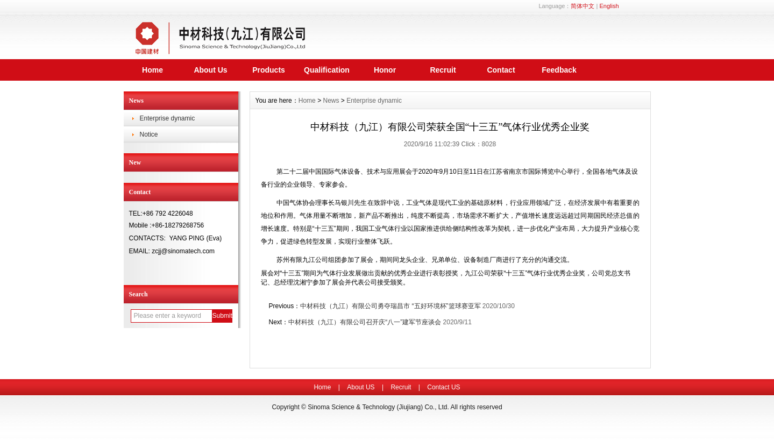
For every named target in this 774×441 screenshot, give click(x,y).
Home (152, 70)
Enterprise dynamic (167, 118)
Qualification (327, 70)
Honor (385, 70)
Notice (149, 134)
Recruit (443, 70)
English (609, 6)
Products (268, 70)
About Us (210, 70)
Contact (501, 70)
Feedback (559, 70)
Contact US (443, 387)
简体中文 (582, 6)
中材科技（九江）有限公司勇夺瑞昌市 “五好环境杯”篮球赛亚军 (390, 306)
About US (360, 387)
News (331, 100)
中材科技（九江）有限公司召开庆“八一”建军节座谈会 (364, 322)
